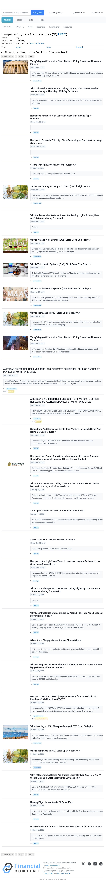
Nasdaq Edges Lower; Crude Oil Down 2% (51, 802)
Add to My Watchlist (37, 43)
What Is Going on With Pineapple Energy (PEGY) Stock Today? (61, 726)
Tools (42, 20)
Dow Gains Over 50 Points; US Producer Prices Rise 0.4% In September (66, 826)
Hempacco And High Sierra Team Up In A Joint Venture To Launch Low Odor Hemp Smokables (65, 562)
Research (79, 47)
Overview (20, 27)
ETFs (31, 20)
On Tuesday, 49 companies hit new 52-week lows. (52, 549)
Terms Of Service (63, 873)
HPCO (62, 34)
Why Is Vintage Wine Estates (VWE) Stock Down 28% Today (60, 240)
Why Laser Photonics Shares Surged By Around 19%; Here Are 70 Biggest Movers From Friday (66, 614)
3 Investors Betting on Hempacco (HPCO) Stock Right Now (60, 186)
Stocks (20, 20)
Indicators (96, 13)
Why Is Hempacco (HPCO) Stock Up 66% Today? (55, 313)
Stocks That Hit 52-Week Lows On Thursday (53, 165)
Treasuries (67, 27)
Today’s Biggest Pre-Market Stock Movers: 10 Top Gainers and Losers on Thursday (66, 338)
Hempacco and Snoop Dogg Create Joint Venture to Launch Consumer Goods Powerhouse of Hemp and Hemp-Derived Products (65, 457)
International (54, 27)
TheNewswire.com (12, 388)
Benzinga (36, 108)
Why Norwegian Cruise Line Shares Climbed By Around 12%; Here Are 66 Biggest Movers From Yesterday (66, 666)
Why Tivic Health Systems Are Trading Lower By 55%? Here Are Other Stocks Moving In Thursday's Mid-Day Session (64, 90)
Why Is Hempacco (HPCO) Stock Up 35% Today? (55, 750)
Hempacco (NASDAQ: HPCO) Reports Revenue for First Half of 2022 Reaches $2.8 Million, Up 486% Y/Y (63, 698)
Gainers (35, 227)
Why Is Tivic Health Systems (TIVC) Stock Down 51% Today (60, 264)
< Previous (6, 56)
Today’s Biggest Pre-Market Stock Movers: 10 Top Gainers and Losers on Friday (66, 62)
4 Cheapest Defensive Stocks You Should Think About (57, 510)
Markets (7, 20)
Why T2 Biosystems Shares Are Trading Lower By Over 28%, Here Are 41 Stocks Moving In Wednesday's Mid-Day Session (65, 776)
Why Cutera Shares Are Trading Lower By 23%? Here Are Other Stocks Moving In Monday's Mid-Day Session (64, 485)
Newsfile (36, 475)
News (30, 27)
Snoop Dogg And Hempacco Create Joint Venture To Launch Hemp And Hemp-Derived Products (65, 430)
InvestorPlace (37, 81)
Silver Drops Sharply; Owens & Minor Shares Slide (55, 640)
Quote (18, 47)
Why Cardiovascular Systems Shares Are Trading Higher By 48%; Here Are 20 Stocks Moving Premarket (64, 216)
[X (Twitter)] (83, 868)
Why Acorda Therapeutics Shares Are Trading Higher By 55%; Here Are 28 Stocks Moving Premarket (65, 590)
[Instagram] (100, 868)
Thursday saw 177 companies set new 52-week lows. (54, 174)
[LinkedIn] (95, 868)
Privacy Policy (48, 873)
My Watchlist (77, 13)
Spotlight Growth (38, 716)
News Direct (37, 418)
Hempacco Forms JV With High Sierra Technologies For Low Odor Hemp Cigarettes (65, 141)
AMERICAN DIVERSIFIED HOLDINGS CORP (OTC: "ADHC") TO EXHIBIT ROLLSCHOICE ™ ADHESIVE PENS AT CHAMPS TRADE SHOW (51, 370)
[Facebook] (89, 868)
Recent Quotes (55, 13)
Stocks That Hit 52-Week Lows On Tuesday (52, 539)
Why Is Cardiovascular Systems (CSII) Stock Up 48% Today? (60, 288)
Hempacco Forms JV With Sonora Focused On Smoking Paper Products (60, 117)
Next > (31, 56)
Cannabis (11, 391)
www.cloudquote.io (52, 865)
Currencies (41, 27)
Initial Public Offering (41, 718)
